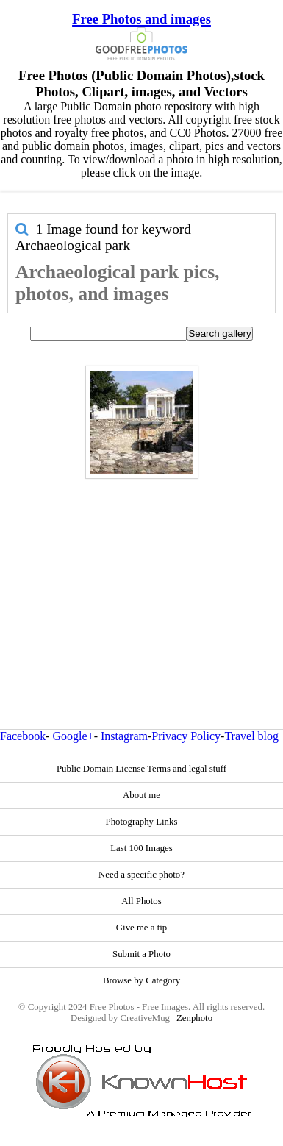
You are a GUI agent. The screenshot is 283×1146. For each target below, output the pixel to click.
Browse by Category (141, 980)
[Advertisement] (138, 572)
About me (141, 795)
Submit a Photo (141, 954)
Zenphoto (194, 1018)
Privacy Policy (186, 736)
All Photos (141, 901)
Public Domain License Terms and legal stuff (141, 769)
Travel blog (251, 736)
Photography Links (142, 821)
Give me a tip (141, 927)
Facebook (23, 736)
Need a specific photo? (141, 874)
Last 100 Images (141, 848)
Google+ (73, 736)
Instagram (124, 736)
